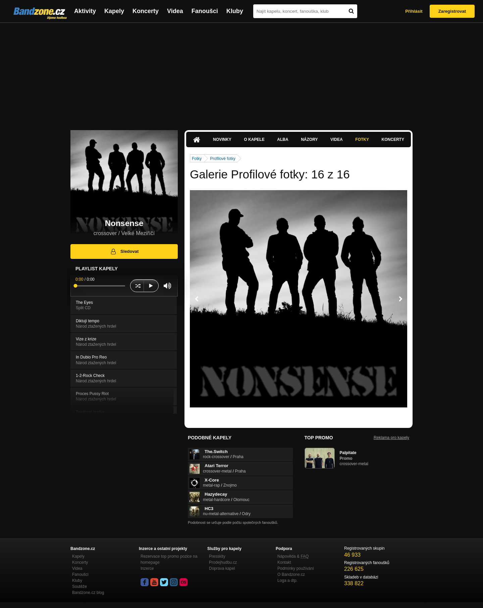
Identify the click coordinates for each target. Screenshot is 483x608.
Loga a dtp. (287, 580)
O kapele (254, 139)
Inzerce (147, 568)
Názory (309, 139)
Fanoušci (205, 11)
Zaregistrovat (452, 11)
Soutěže (79, 586)
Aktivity (85, 11)
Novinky (222, 139)
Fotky (362, 139)
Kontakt (284, 562)
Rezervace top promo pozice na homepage (169, 559)
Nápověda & (293, 556)
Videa (175, 11)
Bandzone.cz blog (88, 592)
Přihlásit (413, 11)
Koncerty (145, 11)
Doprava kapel (222, 568)
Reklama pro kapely (391, 437)
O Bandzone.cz (291, 574)
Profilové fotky (222, 158)
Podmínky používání (295, 568)
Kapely (114, 11)
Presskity (217, 556)
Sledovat (124, 251)
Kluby (234, 11)
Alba (282, 139)
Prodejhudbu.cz (223, 562)
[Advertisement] (241, 73)
